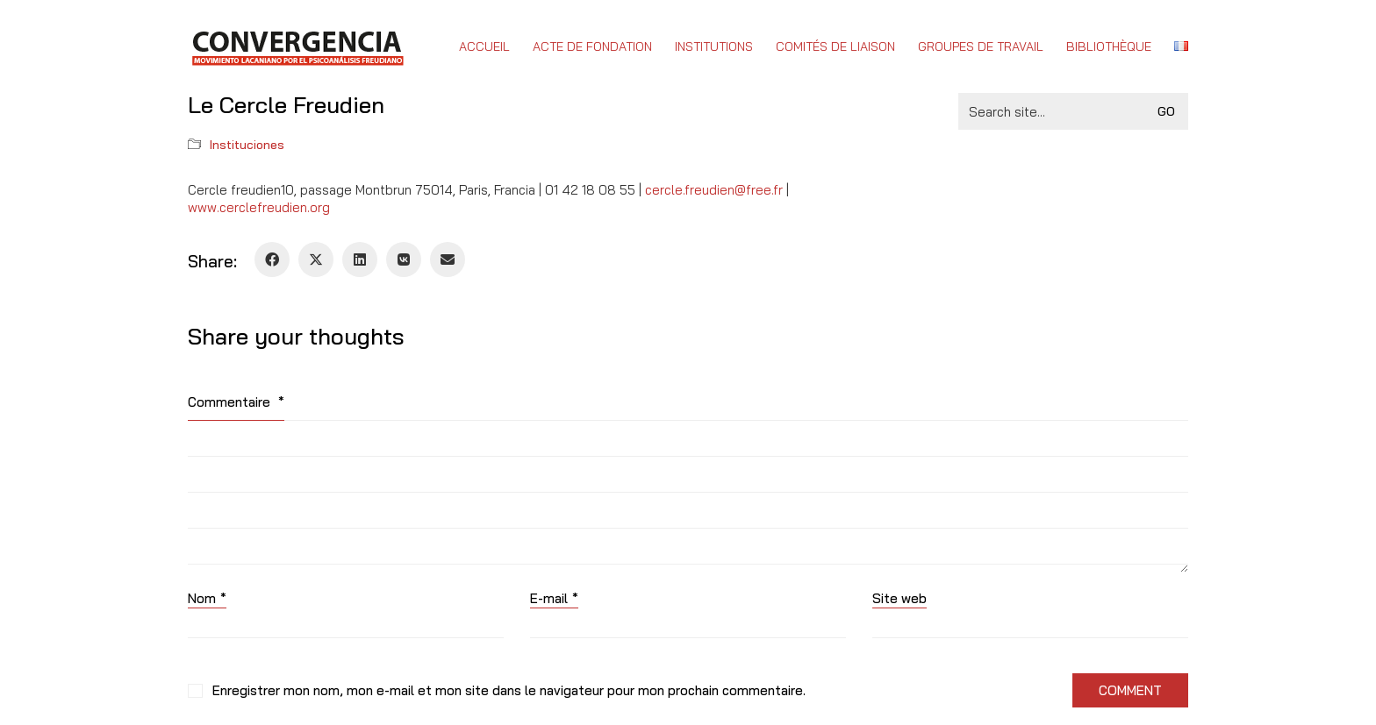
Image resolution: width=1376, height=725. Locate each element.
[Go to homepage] (297, 46)
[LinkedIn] (359, 259)
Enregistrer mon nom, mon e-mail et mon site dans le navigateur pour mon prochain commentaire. (509, 690)
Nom (207, 599)
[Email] (447, 259)
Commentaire (236, 402)
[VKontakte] (403, 259)
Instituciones (247, 145)
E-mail (554, 599)
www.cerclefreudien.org (259, 207)
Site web (899, 598)
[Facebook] (272, 259)
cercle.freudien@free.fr (714, 189)
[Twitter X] (315, 259)
